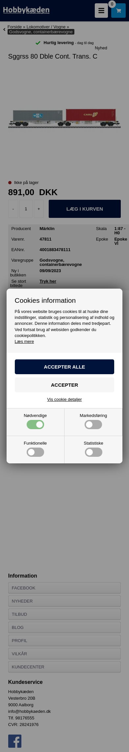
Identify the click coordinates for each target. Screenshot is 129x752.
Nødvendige (35, 421)
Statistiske (93, 449)
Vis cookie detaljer (64, 399)
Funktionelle (35, 449)
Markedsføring (93, 421)
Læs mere (24, 341)
